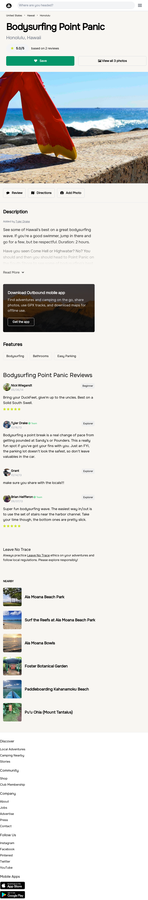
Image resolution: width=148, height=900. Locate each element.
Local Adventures (12, 749)
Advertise (7, 814)
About (4, 801)
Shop (4, 778)
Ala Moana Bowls (40, 643)
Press (4, 820)
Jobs (3, 808)
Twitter (5, 861)
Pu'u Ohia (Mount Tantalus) (49, 712)
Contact (6, 826)
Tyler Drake (23, 221)
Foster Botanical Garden (46, 666)
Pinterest (6, 855)
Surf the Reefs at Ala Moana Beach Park (60, 620)
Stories (5, 762)
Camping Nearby (12, 755)
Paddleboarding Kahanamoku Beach (57, 689)
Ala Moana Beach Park (44, 597)
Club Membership (12, 785)
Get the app (21, 322)
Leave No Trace (38, 555)
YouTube (6, 868)
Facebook (7, 849)
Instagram (7, 843)
